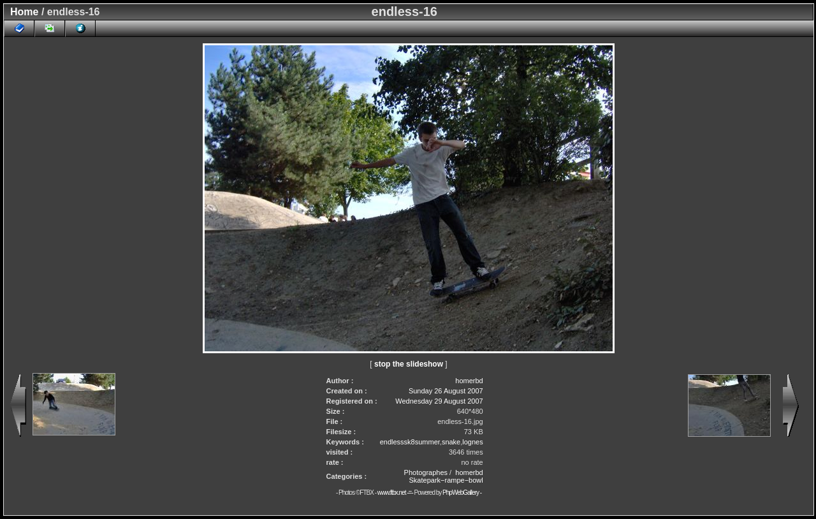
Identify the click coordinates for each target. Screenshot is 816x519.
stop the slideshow (408, 364)
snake (451, 442)
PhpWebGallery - (461, 492)
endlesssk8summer (410, 442)
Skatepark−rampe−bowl (446, 480)
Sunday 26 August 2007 (446, 391)
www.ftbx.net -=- (395, 492)
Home (24, 11)
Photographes (426, 472)
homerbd (469, 380)
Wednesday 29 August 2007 (439, 401)
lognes (472, 442)
